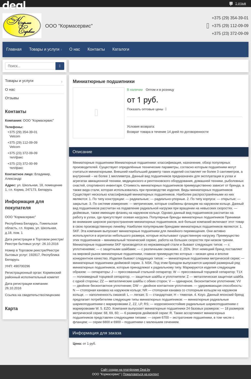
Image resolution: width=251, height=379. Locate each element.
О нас (74, 49)
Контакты (96, 49)
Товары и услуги (44, 49)
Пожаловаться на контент (141, 374)
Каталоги (120, 49)
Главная (14, 49)
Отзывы (12, 98)
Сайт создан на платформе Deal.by (125, 369)
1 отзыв (240, 3)
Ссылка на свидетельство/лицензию (32, 295)
